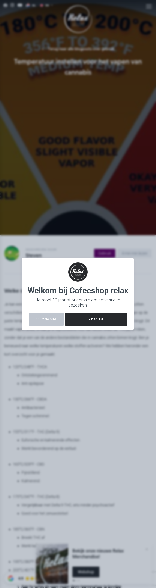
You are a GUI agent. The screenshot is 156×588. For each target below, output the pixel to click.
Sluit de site (46, 319)
